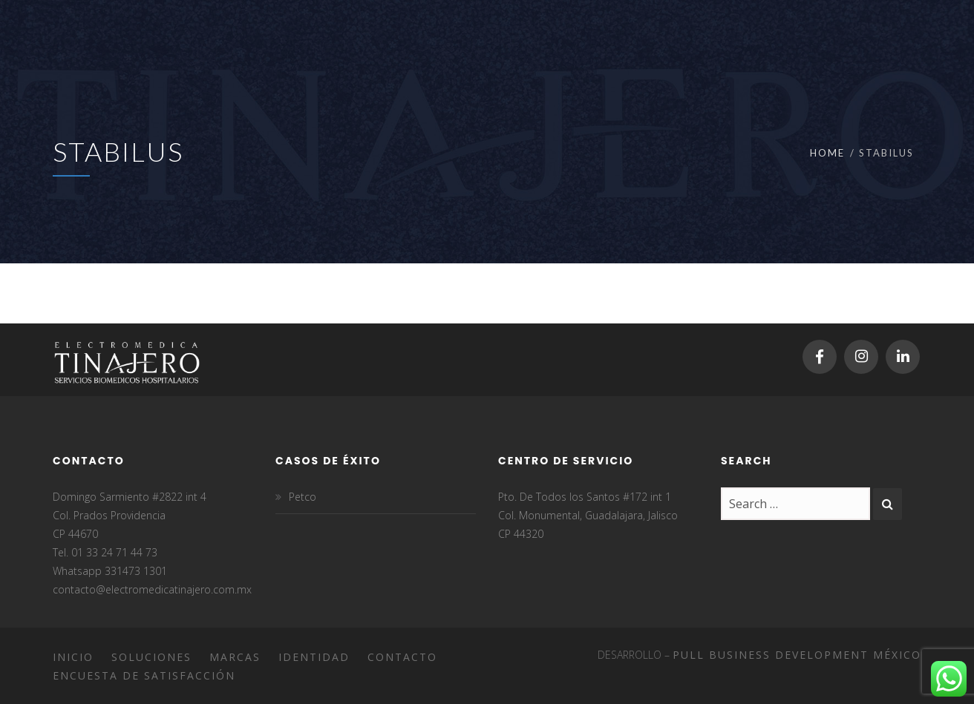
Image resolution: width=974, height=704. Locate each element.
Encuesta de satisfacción (144, 675)
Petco (302, 497)
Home (827, 153)
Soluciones (151, 657)
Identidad (314, 657)
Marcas (235, 657)
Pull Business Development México (797, 655)
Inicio (73, 657)
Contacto (402, 657)
